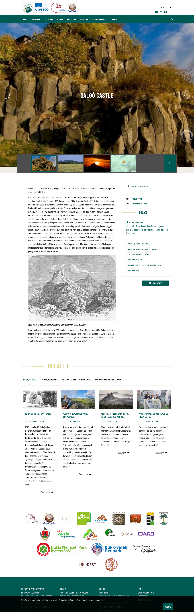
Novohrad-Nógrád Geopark (138, 244)
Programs (71, 19)
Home (25, 19)
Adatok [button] (60, 19)
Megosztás (155, 283)
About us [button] (84, 19)
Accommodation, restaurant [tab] (108, 379)
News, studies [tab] (30, 379)
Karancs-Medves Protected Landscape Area (144, 265)
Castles (155, 249)
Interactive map (99, 19)
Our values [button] (36, 19)
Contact (114, 19)
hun (162, 7)
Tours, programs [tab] (49, 379)
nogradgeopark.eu (135, 260)
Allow (168, 606)
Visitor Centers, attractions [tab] (76, 379)
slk (170, 7)
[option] (43, 163)
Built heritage (133, 270)
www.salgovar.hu (139, 186)
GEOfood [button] (49, 19)
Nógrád (147, 254)
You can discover (134, 254)
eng (166, 7)
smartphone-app (139, 203)
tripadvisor (136, 198)
